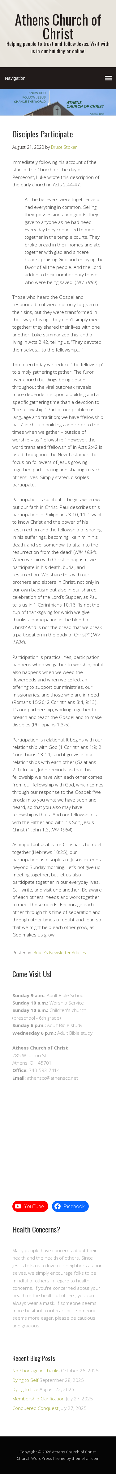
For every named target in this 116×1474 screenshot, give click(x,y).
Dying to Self (25, 1380)
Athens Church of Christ (58, 26)
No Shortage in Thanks (36, 1370)
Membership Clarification (38, 1398)
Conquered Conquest (35, 1408)
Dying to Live (25, 1389)
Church (23, 1458)
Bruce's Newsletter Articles (59, 953)
